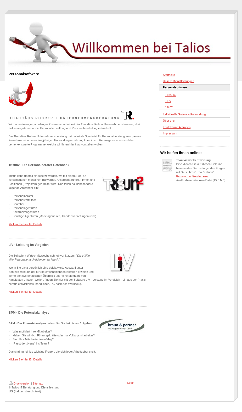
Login (130, 382)
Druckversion (19, 383)
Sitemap (38, 383)
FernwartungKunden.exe (192, 176)
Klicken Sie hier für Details (25, 224)
